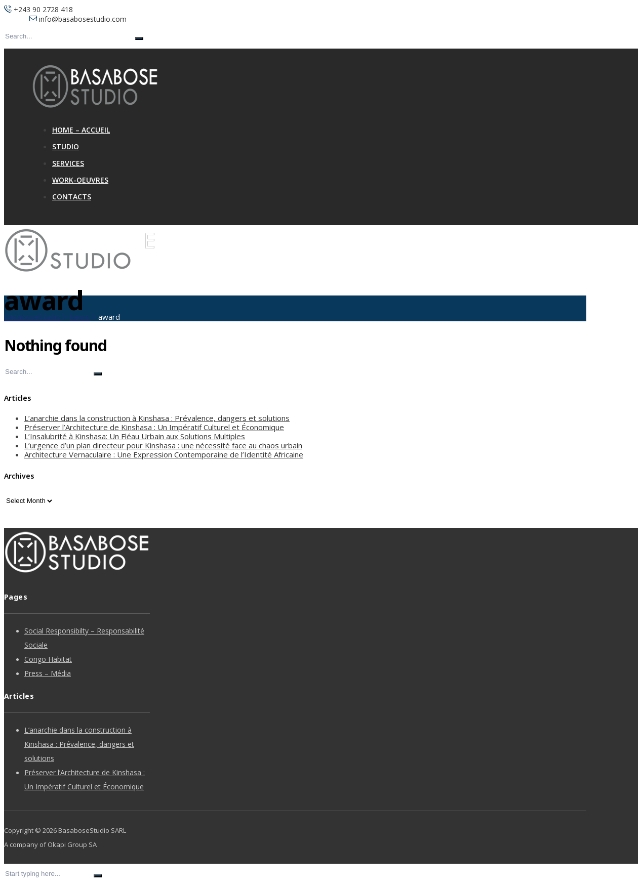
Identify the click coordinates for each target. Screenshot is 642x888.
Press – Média (47, 673)
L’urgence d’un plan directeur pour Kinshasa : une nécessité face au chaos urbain (163, 445)
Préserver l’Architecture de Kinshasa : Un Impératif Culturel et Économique (154, 427)
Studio (65, 146)
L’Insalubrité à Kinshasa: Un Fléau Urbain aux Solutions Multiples (134, 436)
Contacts (71, 196)
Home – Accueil (81, 130)
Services (68, 163)
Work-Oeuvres (80, 180)
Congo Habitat (48, 659)
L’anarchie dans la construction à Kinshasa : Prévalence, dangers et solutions (157, 418)
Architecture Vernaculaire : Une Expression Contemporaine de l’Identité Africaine (163, 454)
